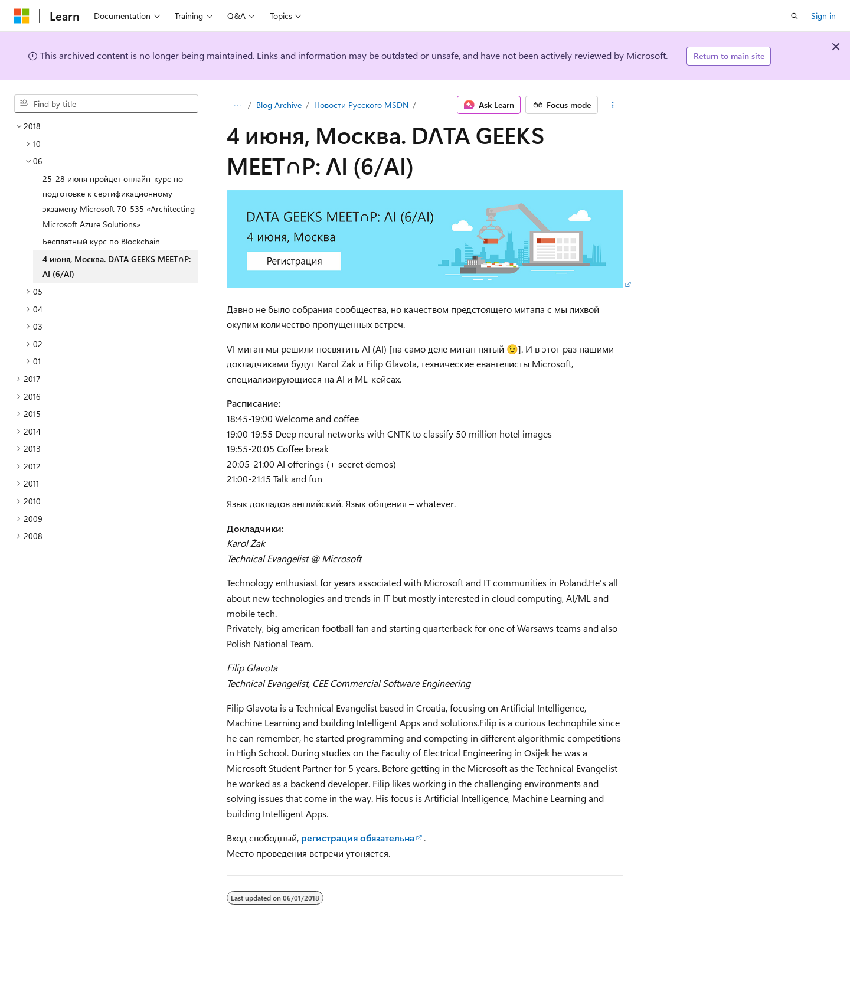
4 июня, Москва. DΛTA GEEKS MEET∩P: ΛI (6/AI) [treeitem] (116, 266)
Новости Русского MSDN (361, 104)
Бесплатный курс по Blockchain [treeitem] (101, 241)
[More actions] (613, 105)
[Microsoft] (22, 16)
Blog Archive (279, 104)
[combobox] (106, 103)
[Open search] (794, 16)
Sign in (823, 15)
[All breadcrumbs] (237, 105)
